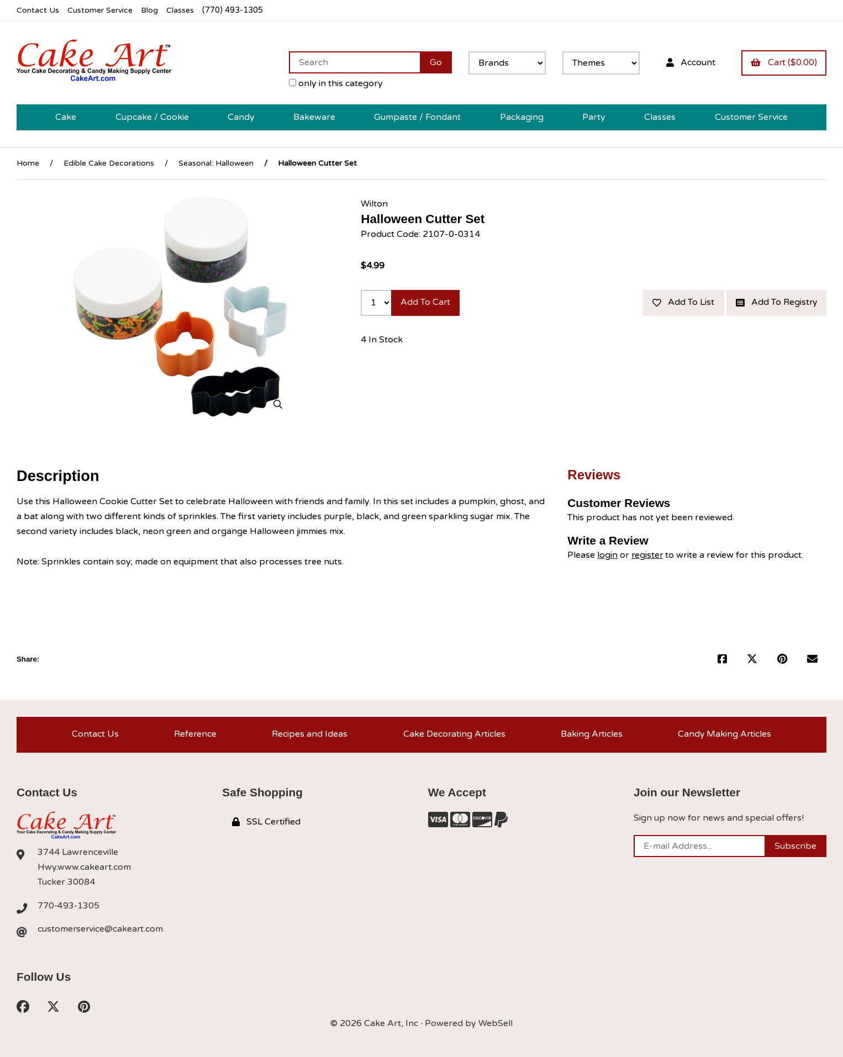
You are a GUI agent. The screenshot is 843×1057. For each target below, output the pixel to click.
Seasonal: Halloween (216, 162)
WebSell (495, 1023)
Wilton (374, 202)
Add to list (681, 301)
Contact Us (38, 10)
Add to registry (775, 301)
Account (689, 61)
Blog (152, 10)
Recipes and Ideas (309, 733)
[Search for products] (352, 62)
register (647, 553)
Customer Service (101, 10)
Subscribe (795, 845)
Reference (195, 733)
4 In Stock (382, 338)
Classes (183, 10)
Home (28, 162)
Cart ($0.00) (783, 61)
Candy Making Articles (724, 733)
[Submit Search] (434, 62)
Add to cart (426, 301)
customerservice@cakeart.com (101, 929)
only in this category (334, 82)
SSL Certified (266, 821)
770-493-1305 (69, 905)
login (607, 553)
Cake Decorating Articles (453, 733)
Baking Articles (591, 733)
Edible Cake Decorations (109, 162)
